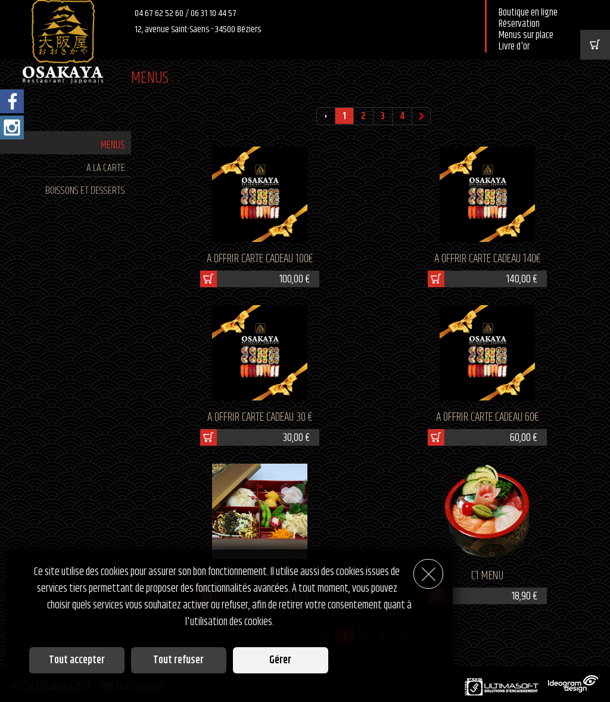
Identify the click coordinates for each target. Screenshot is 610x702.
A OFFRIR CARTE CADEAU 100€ (260, 259)
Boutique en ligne (528, 12)
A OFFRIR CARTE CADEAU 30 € (259, 417)
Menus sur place (526, 35)
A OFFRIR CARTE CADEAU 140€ (487, 259)
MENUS (113, 145)
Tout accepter (77, 660)
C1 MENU (487, 576)
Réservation (519, 24)
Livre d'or (514, 46)
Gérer (280, 660)
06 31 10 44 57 (213, 13)
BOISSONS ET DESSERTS (85, 190)
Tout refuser (178, 660)
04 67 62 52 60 (160, 13)
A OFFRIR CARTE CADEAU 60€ (487, 417)
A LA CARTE (105, 168)
